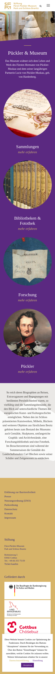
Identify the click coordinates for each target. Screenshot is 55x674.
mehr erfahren (27, 152)
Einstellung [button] (38, 660)
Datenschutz (10, 509)
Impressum (10, 517)
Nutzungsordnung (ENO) (17, 500)
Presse (7, 496)
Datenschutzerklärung (19, 660)
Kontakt (8, 513)
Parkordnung (11, 505)
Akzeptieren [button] (27, 665)
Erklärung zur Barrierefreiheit (19, 492)
